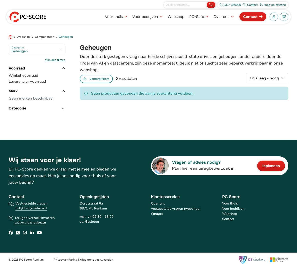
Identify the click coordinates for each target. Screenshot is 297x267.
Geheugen (37, 49)
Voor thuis (114, 16)
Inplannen (271, 165)
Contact (250, 16)
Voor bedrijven (145, 16)
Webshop (176, 16)
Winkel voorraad (23, 75)
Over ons (221, 16)
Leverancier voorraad (27, 81)
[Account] (274, 17)
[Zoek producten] (185, 5)
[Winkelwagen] (284, 17)
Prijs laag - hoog (265, 78)
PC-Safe (197, 16)
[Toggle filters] (96, 79)
